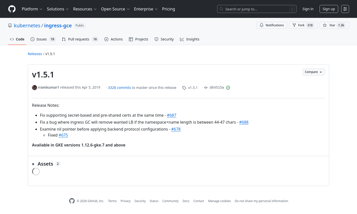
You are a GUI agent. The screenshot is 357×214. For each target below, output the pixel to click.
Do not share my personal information (261, 201)
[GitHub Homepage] (72, 201)
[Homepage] (12, 9)
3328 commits (120, 87)
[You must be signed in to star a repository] (334, 25)
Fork (303, 25)
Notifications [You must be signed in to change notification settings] (272, 25)
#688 (244, 122)
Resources (85, 9)
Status (154, 201)
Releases (35, 53)
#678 (176, 129)
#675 (63, 135)
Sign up (329, 8)
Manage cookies (219, 201)
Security (140, 201)
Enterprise (146, 9)
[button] (178, 164)
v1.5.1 (50, 53)
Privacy (126, 201)
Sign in (307, 8)
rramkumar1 (48, 87)
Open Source (115, 9)
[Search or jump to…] (256, 9)
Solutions (58, 9)
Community (170, 201)
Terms (112, 201)
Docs (185, 201)
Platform (32, 9)
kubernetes (27, 25)
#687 (171, 115)
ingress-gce (58, 25)
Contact (198, 201)
